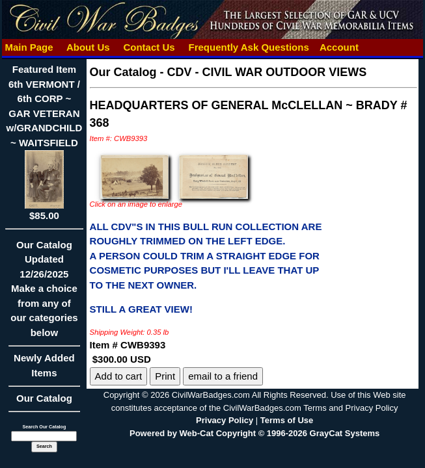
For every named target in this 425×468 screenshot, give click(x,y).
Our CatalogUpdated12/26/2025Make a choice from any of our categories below (43, 292)
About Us (88, 47)
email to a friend (223, 376)
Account (339, 47)
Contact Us (149, 47)
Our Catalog (44, 398)
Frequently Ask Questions (248, 47)
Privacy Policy (224, 420)
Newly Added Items (43, 369)
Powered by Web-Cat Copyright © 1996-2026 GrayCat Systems (254, 433)
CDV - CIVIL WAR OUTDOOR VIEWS (267, 72)
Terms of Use (286, 420)
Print (165, 376)
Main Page (29, 47)
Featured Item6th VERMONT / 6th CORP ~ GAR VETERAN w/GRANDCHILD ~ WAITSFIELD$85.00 (45, 142)
